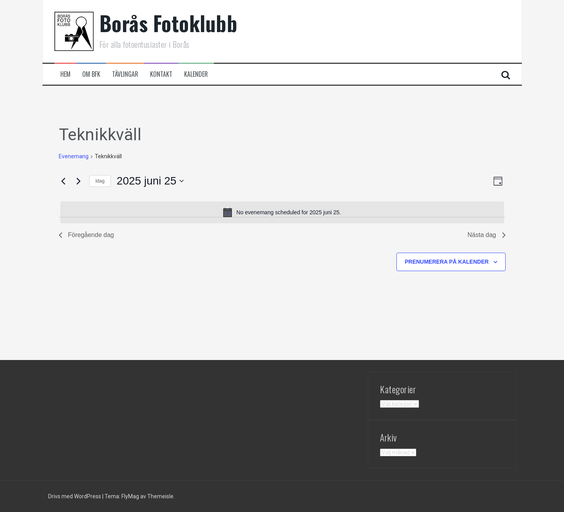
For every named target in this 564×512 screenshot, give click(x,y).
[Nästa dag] (78, 181)
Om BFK (91, 74)
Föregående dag (86, 235)
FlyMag (130, 496)
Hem (65, 74)
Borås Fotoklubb (168, 23)
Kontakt (161, 74)
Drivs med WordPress (75, 496)
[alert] (282, 212)
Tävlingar (125, 74)
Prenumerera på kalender (446, 262)
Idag (100, 181)
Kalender (196, 74)
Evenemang (74, 156)
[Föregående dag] (63, 181)
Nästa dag (487, 235)
